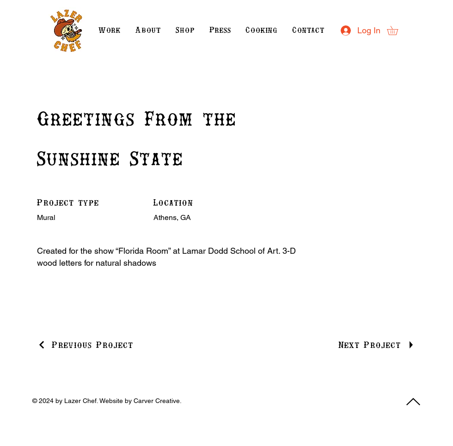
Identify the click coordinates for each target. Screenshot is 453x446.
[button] (397, 30)
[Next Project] (377, 345)
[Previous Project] (85, 345)
